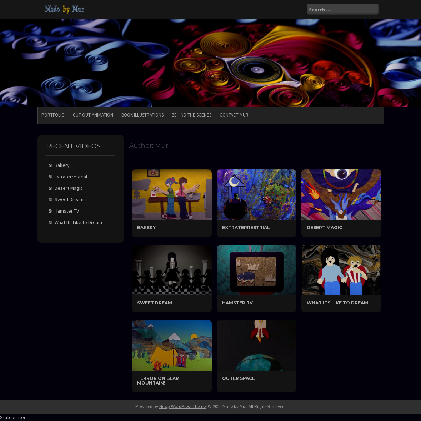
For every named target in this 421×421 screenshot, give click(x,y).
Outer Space (238, 378)
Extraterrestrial (246, 227)
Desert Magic (324, 227)
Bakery (146, 227)
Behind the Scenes (191, 115)
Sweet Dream (154, 303)
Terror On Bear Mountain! (158, 381)
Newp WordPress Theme (182, 406)
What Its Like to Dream (337, 303)
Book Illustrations (142, 115)
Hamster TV (237, 303)
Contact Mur (234, 115)
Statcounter (13, 417)
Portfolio (53, 115)
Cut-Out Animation (93, 115)
